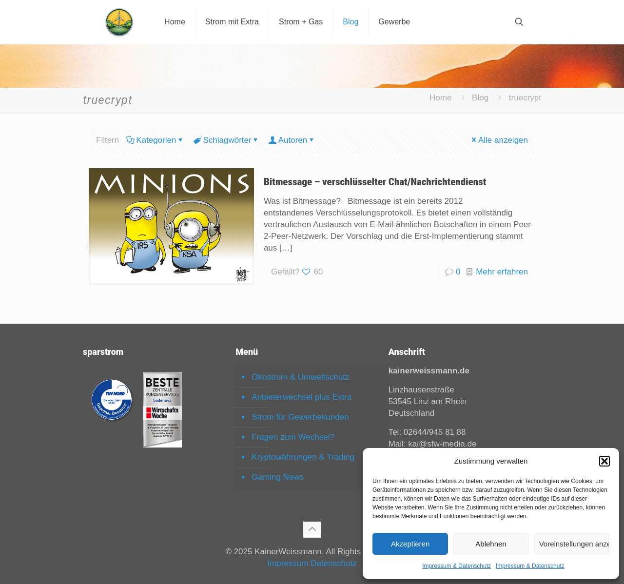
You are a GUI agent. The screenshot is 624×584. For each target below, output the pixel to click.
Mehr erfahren (502, 271)
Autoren (292, 140)
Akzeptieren (410, 544)
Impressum (287, 563)
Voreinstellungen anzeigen (574, 544)
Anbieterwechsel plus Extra (301, 397)
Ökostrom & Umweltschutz (300, 377)
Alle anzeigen (499, 140)
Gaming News (278, 477)
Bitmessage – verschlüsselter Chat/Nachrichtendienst (375, 182)
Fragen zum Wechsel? (293, 437)
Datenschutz (334, 563)
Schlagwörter (226, 140)
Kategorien (155, 140)
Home (440, 97)
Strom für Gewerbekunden (300, 417)
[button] (604, 461)
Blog (480, 97)
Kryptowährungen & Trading (303, 457)
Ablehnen (490, 544)
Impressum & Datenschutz (456, 566)
